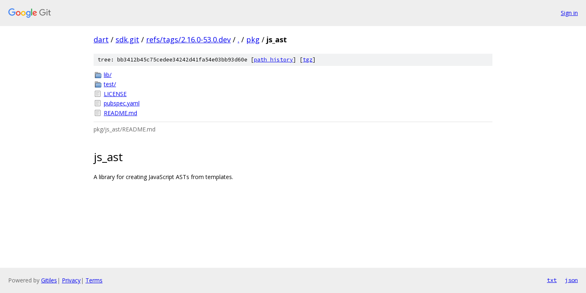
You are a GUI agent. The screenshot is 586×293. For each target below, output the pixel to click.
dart (101, 39)
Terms (94, 280)
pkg (253, 39)
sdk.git (127, 39)
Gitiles (49, 280)
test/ (110, 84)
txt (552, 280)
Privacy (71, 280)
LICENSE (115, 94)
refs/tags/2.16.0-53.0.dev (188, 39)
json (571, 280)
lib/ (108, 75)
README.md (120, 113)
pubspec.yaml (122, 103)
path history (273, 59)
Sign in (569, 13)
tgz (308, 59)
